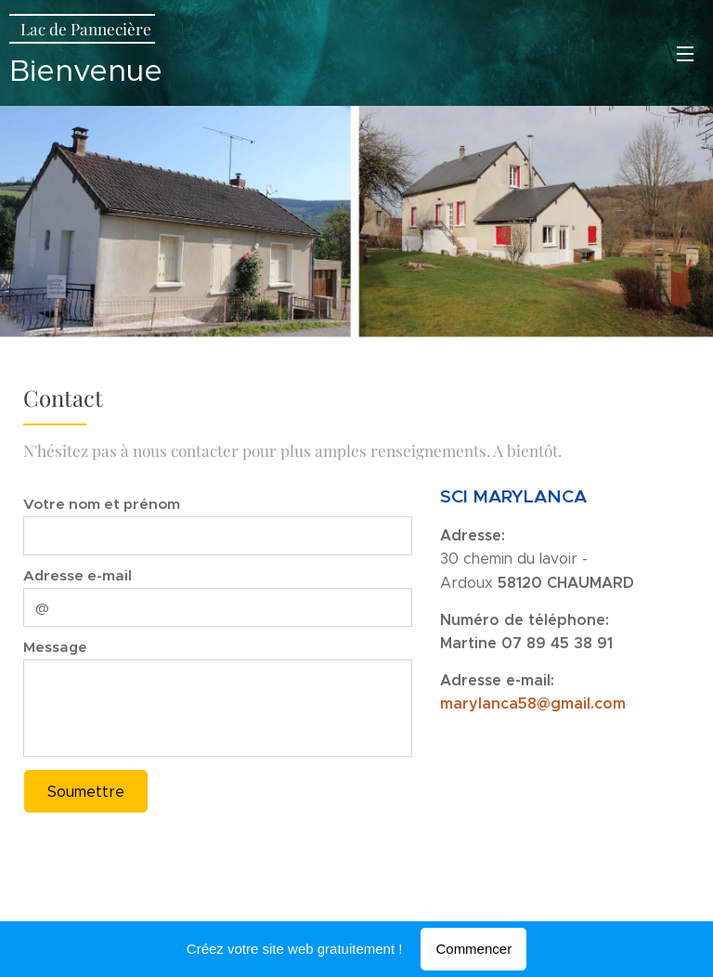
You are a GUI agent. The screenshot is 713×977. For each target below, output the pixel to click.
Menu (685, 54)
